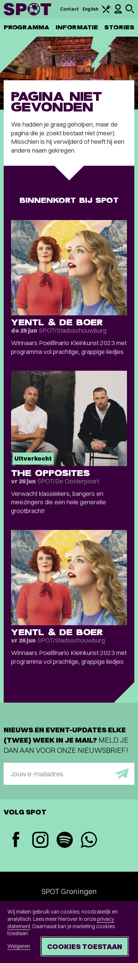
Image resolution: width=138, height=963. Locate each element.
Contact (69, 9)
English (90, 9)
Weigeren (18, 946)
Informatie (77, 27)
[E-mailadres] (69, 774)
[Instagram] (40, 840)
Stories (119, 27)
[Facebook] (16, 840)
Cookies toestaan (84, 946)
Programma (26, 27)
